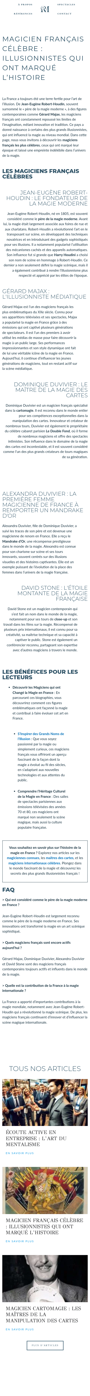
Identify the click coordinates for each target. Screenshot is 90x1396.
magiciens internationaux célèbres (34, 863)
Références (23, 13)
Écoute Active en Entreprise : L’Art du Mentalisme (36, 1138)
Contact (64, 13)
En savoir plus (20, 1153)
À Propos (25, 4)
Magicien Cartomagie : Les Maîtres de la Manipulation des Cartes (43, 1314)
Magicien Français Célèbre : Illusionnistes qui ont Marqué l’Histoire (44, 1226)
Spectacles (66, 4)
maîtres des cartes (60, 858)
